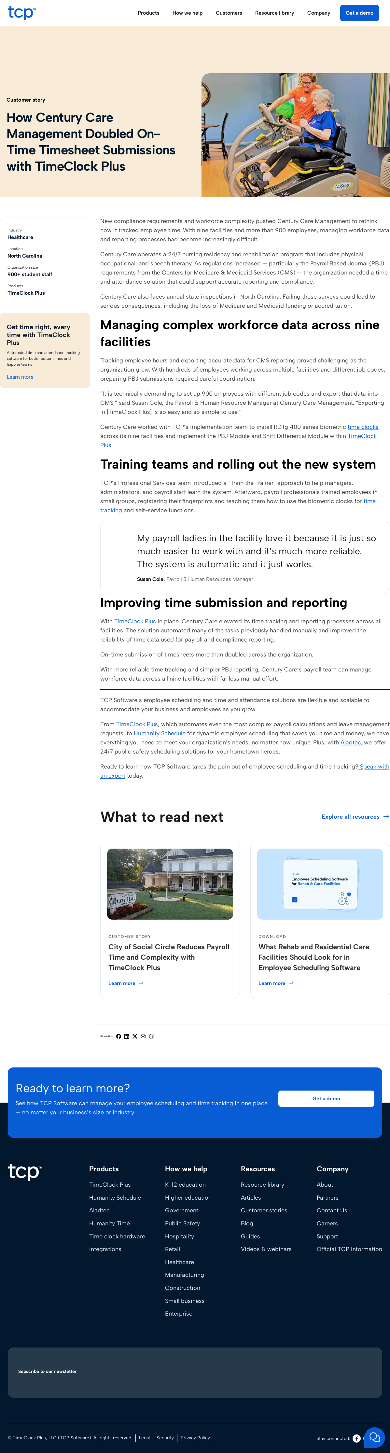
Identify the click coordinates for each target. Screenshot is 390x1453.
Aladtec (351, 742)
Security (165, 1438)
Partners (328, 1197)
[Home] (25, 1172)
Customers (229, 13)
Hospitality (179, 1236)
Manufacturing (184, 1274)
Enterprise (178, 1313)
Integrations (105, 1249)
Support (327, 1236)
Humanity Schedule (160, 733)
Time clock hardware (117, 1236)
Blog (247, 1223)
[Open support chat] (374, 1437)
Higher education (188, 1197)
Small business (185, 1301)
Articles (251, 1197)
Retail (172, 1249)
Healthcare (179, 1262)
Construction (182, 1287)
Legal (144, 1438)
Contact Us (332, 1210)
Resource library (262, 1184)
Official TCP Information (349, 1249)
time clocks (363, 426)
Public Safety (182, 1223)
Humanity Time (109, 1223)
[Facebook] (357, 1438)
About (325, 1184)
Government (181, 1210)
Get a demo (359, 13)
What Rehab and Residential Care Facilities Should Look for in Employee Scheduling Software (313, 957)
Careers (327, 1223)
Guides (250, 1236)
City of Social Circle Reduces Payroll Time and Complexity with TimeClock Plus (169, 957)
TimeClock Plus (136, 621)
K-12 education (185, 1184)
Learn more (20, 377)
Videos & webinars (266, 1249)
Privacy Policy (195, 1438)
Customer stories (264, 1210)
